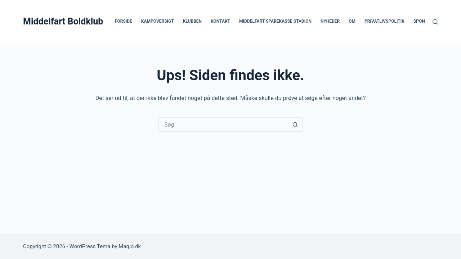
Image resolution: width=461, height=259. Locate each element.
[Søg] (435, 21)
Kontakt (220, 21)
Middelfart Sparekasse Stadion (275, 21)
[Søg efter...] (223, 124)
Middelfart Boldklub (63, 21)
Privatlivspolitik (384, 21)
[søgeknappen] (295, 124)
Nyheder (330, 21)
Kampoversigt (157, 21)
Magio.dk (129, 246)
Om (352, 21)
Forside (123, 21)
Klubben (192, 21)
